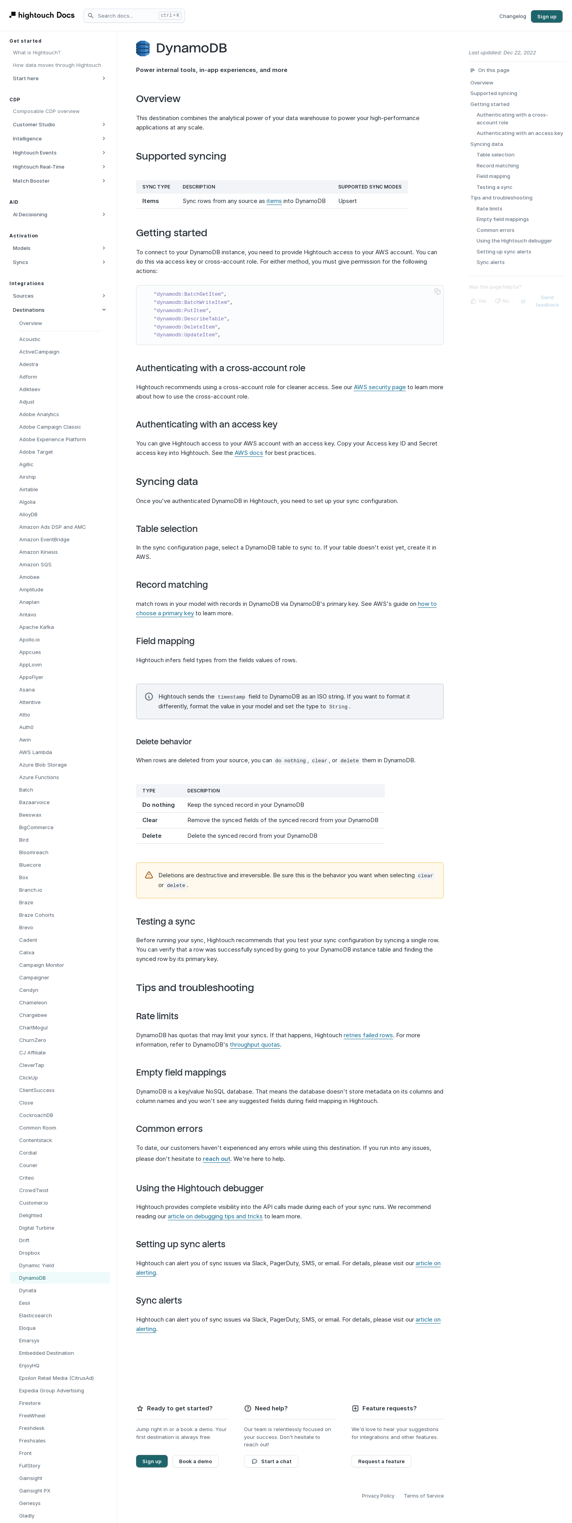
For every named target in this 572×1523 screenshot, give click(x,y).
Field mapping (171, 641)
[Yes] (478, 300)
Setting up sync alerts (187, 1243)
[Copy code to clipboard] (437, 291)
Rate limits (163, 1015)
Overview (164, 98)
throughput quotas (255, 1043)
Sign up (546, 16)
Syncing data (173, 481)
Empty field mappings (187, 1071)
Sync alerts (165, 1299)
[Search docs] (134, 16)
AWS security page (380, 387)
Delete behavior (170, 741)
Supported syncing (187, 156)
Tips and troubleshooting (201, 986)
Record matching (178, 585)
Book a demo (195, 1460)
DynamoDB (198, 48)
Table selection (173, 529)
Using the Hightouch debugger (206, 1187)
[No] (502, 300)
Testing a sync (172, 920)
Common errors (175, 1127)
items (274, 201)
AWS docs (249, 452)
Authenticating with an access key (213, 424)
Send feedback (539, 300)
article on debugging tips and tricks (215, 1214)
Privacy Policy (378, 1494)
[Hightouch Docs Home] (43, 15)
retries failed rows (368, 1033)
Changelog (512, 16)
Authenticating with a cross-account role (227, 368)
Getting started (178, 233)
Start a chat (271, 1460)
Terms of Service (424, 1494)
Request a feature (381, 1460)
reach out (216, 1157)
